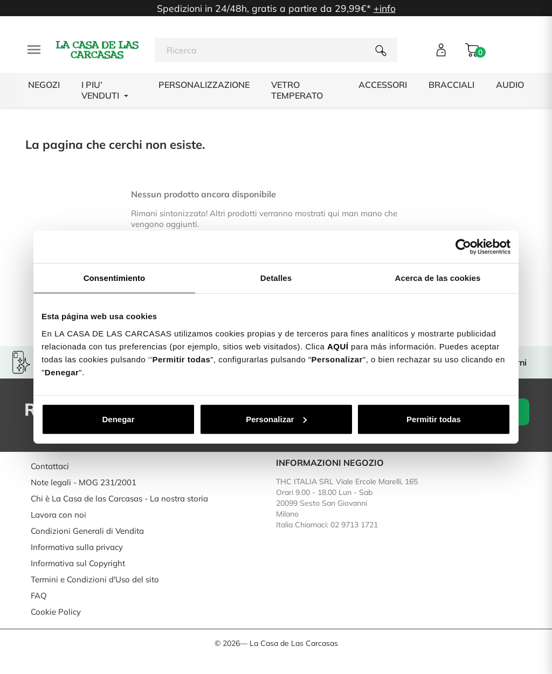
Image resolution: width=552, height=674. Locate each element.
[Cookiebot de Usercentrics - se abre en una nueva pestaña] (463, 247)
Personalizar (276, 418)
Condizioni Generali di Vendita (87, 531)
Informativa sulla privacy (77, 547)
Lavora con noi (58, 515)
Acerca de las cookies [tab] (438, 278)
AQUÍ (338, 345)
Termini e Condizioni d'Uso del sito (95, 579)
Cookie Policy (56, 612)
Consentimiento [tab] (115, 278)
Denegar (118, 418)
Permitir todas (433, 418)
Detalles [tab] (276, 278)
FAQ (39, 595)
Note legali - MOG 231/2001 (83, 482)
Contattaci (50, 466)
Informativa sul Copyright (78, 563)
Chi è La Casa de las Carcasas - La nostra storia (119, 498)
